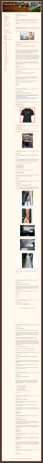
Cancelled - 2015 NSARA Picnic (23, 284)
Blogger (31, 458)
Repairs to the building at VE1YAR (23, 185)
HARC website (29, 390)
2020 (5, 50)
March (5, 69)
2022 (5, 47)
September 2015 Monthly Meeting (23, 92)
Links (5, 20)
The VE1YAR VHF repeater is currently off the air (27, 155)
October (5, 60)
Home (29, 452)
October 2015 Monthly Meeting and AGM (25, 73)
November (5, 59)
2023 (5, 46)
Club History (6, 19)
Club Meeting (19, 28)
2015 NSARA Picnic (20, 328)
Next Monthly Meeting (21, 419)
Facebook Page (6, 29)
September (5, 61)
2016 (5, 55)
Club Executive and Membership (7, 17)
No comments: (24, 27)
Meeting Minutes (6, 21)
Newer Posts (17, 452)
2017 (5, 54)
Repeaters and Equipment (7, 23)
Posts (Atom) (20, 453)
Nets (5, 22)
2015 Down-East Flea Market (22, 376)
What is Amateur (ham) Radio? (22, 304)
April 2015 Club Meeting (21, 399)
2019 (5, 51)
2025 (5, 43)
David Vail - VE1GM (8, 36)
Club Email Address (7, 18)
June (5, 65)
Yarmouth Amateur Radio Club (17, 4)
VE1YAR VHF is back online (22, 129)
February (5, 70)
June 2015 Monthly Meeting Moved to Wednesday (27, 356)
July (5, 64)
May (5, 66)
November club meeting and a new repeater (25, 46)
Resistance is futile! (20, 105)
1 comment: (24, 125)
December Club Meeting (21, 15)
